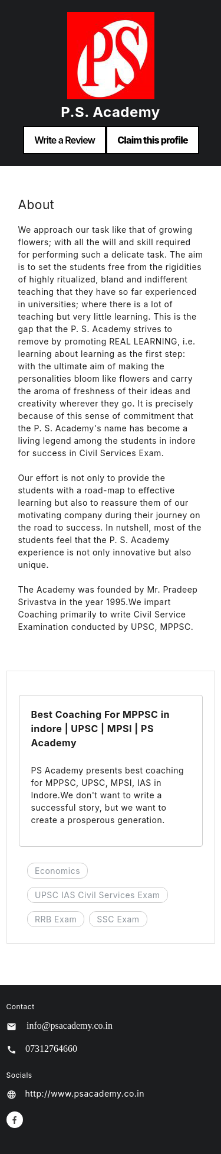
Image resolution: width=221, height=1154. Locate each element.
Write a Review (64, 140)
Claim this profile (152, 140)
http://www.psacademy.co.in (85, 1093)
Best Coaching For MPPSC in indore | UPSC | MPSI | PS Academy (100, 728)
